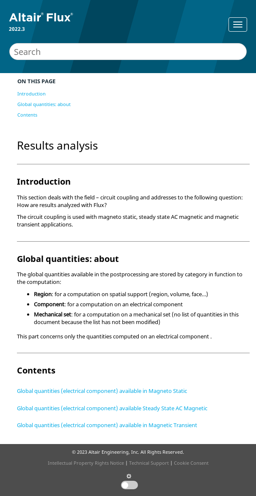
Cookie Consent (191, 463)
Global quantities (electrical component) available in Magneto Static (102, 391)
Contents (27, 115)
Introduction (31, 93)
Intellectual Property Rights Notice (86, 463)
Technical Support (149, 463)
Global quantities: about (44, 104)
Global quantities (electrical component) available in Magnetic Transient (107, 425)
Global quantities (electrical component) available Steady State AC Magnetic (112, 408)
